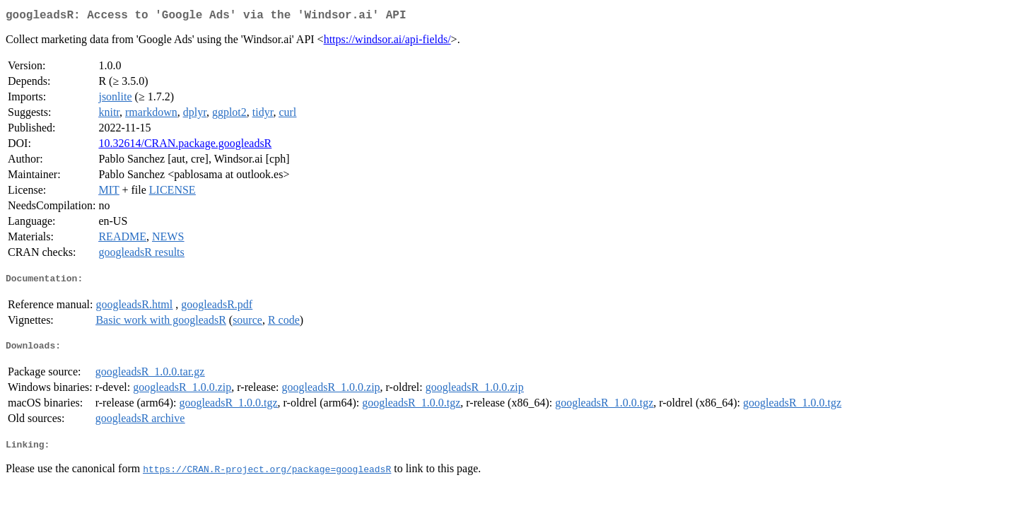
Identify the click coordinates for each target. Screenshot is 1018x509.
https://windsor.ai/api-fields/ (387, 42)
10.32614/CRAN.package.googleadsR (184, 146)
